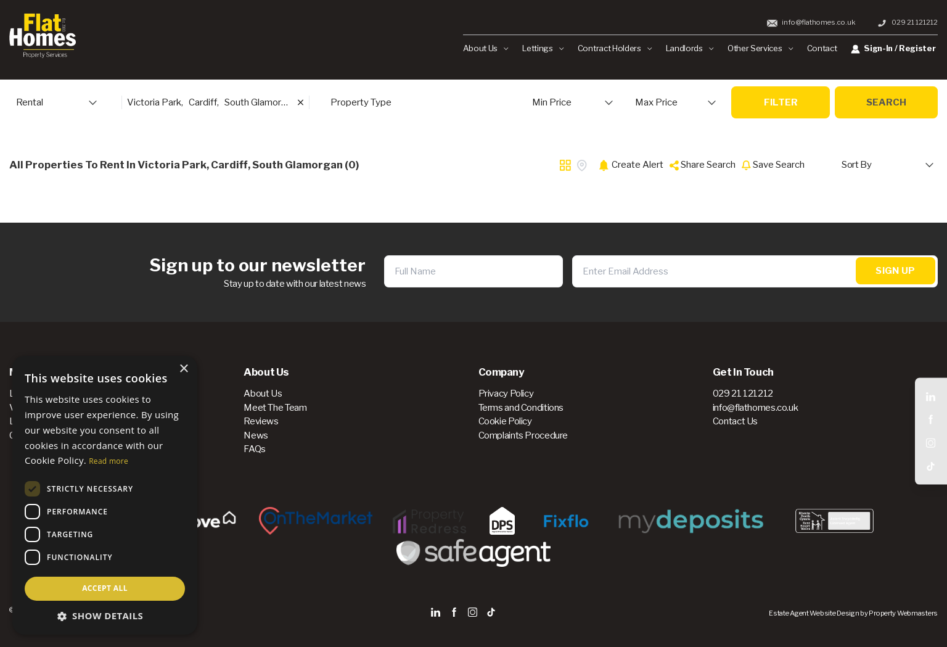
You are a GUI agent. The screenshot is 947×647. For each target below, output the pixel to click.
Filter (781, 102)
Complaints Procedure (523, 435)
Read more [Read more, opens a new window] (108, 461)
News (256, 435)
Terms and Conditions (521, 407)
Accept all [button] (105, 588)
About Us (486, 48)
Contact (822, 48)
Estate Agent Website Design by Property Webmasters (853, 613)
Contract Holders (615, 48)
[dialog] (104, 495)
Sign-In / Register (893, 48)
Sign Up (895, 271)
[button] (105, 616)
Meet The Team (275, 407)
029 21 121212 (907, 22)
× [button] (183, 369)
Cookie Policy (505, 421)
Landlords (690, 48)
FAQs (255, 449)
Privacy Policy (506, 393)
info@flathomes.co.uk (811, 22)
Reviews (261, 421)
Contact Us (735, 421)
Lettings (543, 48)
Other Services (760, 48)
